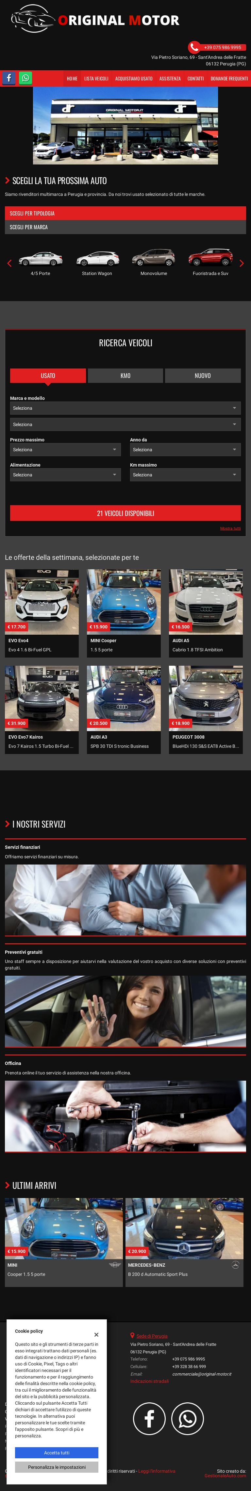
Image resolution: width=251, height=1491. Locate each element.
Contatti (196, 78)
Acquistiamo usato (134, 78)
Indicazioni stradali (149, 1381)
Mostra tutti (230, 528)
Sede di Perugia (152, 1336)
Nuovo (203, 375)
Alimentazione (25, 465)
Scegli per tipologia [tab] (32, 213)
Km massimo (143, 465)
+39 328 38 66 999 (189, 1366)
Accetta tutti (56, 1452)
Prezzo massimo (27, 439)
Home (72, 78)
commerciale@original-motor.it (201, 1374)
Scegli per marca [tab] (29, 227)
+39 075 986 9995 (188, 1359)
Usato (48, 375)
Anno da (138, 439)
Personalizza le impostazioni (57, 1467)
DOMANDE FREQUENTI (229, 78)
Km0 (125, 375)
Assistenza (170, 78)
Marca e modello (27, 398)
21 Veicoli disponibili (125, 513)
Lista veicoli (96, 78)
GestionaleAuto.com (225, 1475)
